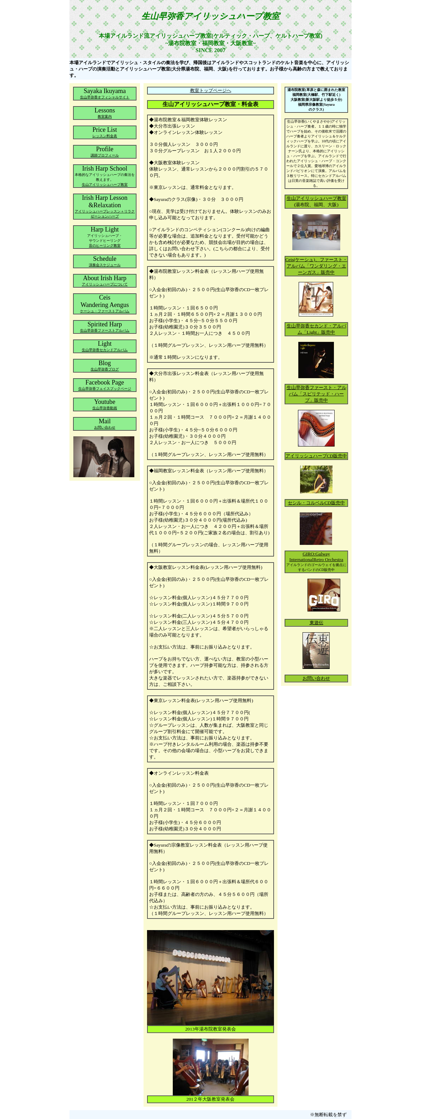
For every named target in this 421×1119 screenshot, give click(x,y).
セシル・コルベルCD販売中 (316, 502)
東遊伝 (316, 622)
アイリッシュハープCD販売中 (316, 456)
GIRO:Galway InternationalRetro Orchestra (316, 556)
